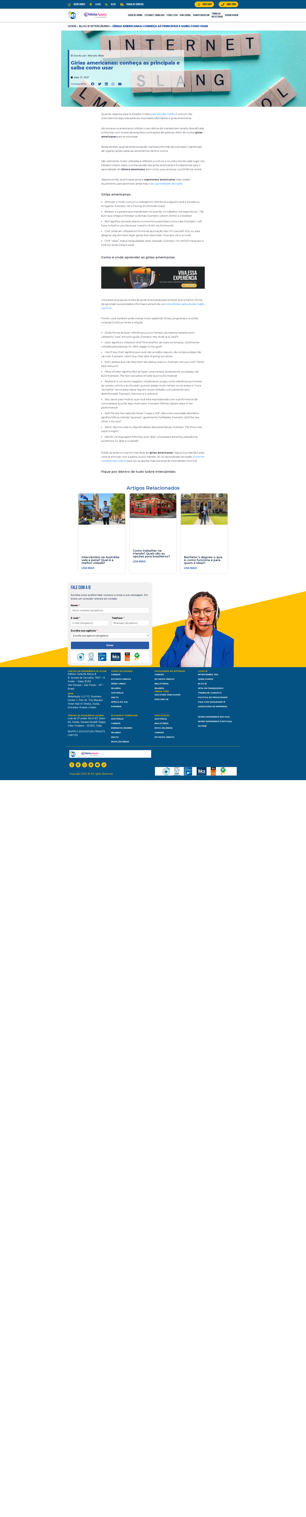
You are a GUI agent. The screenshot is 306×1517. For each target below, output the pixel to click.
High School (185, 15)
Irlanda (116, 688)
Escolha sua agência (84, 630)
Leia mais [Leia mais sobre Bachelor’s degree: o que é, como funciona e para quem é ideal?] (190, 568)
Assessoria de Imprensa (212, 706)
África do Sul (119, 702)
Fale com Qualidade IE (211, 702)
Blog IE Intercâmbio (94, 26)
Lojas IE (203, 671)
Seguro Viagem (231, 15)
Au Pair (202, 726)
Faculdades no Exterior (170, 671)
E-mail (75, 617)
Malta (115, 697)
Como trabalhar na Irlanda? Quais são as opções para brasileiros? (151, 553)
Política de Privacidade (213, 697)
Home (72, 26)
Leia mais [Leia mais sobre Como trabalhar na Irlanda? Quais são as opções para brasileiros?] (139, 561)
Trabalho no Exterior (217, 15)
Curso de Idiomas (122, 671)
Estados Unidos (121, 679)
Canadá (115, 674)
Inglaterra (162, 683)
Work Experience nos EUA (214, 717)
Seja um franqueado (210, 688)
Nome (75, 605)
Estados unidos (164, 737)
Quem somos (205, 679)
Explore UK (161, 699)
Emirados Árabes (121, 728)
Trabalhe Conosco (210, 693)
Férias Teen (172, 15)
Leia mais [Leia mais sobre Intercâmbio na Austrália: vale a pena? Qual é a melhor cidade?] (87, 568)
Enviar (110, 645)
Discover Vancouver (167, 694)
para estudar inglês (162, 114)
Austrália (117, 693)
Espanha (116, 706)
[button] (93, 84)
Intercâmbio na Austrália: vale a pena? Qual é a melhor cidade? (100, 560)
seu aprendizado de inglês (167, 183)
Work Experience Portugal (215, 721)
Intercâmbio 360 (208, 674)
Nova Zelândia (120, 741)
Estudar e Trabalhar (154, 15)
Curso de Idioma (135, 15)
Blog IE (202, 683)
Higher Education (201, 15)
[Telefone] (130, 623)
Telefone (118, 617)
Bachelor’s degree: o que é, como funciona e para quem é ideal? (203, 560)
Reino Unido (118, 683)
